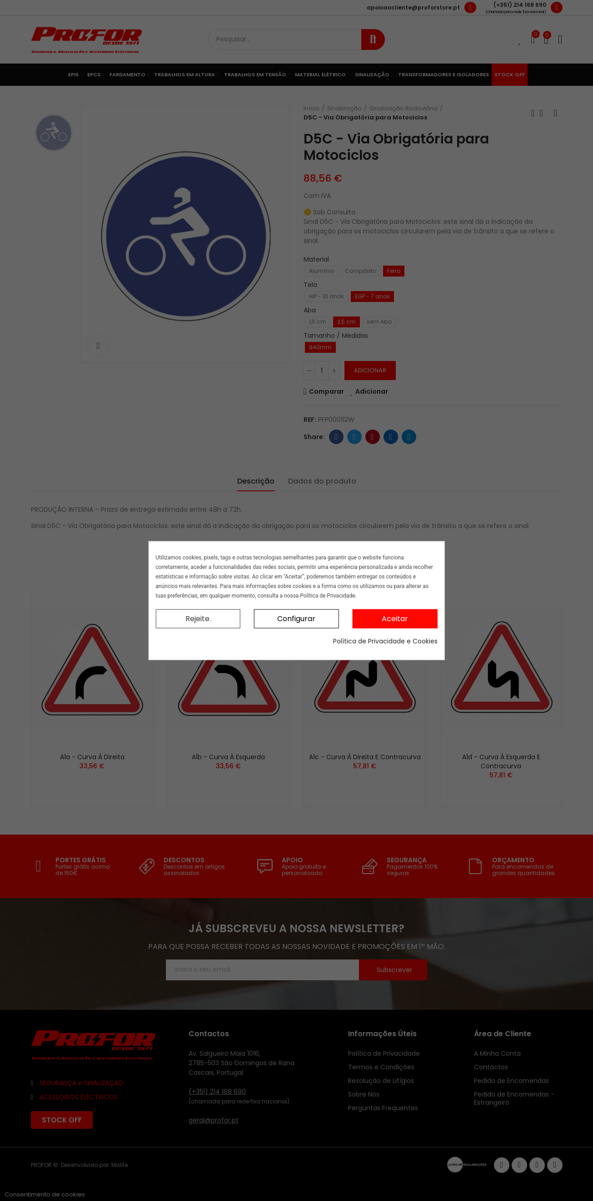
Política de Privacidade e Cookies (385, 641)
